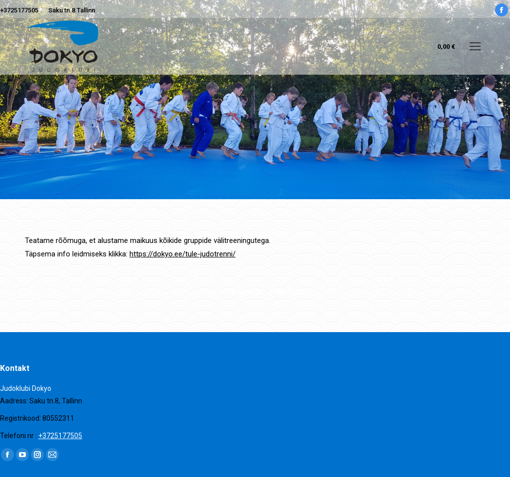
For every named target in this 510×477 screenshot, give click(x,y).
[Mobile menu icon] (475, 46)
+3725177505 (19, 10)
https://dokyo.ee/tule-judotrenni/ (182, 253)
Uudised (250, 291)
